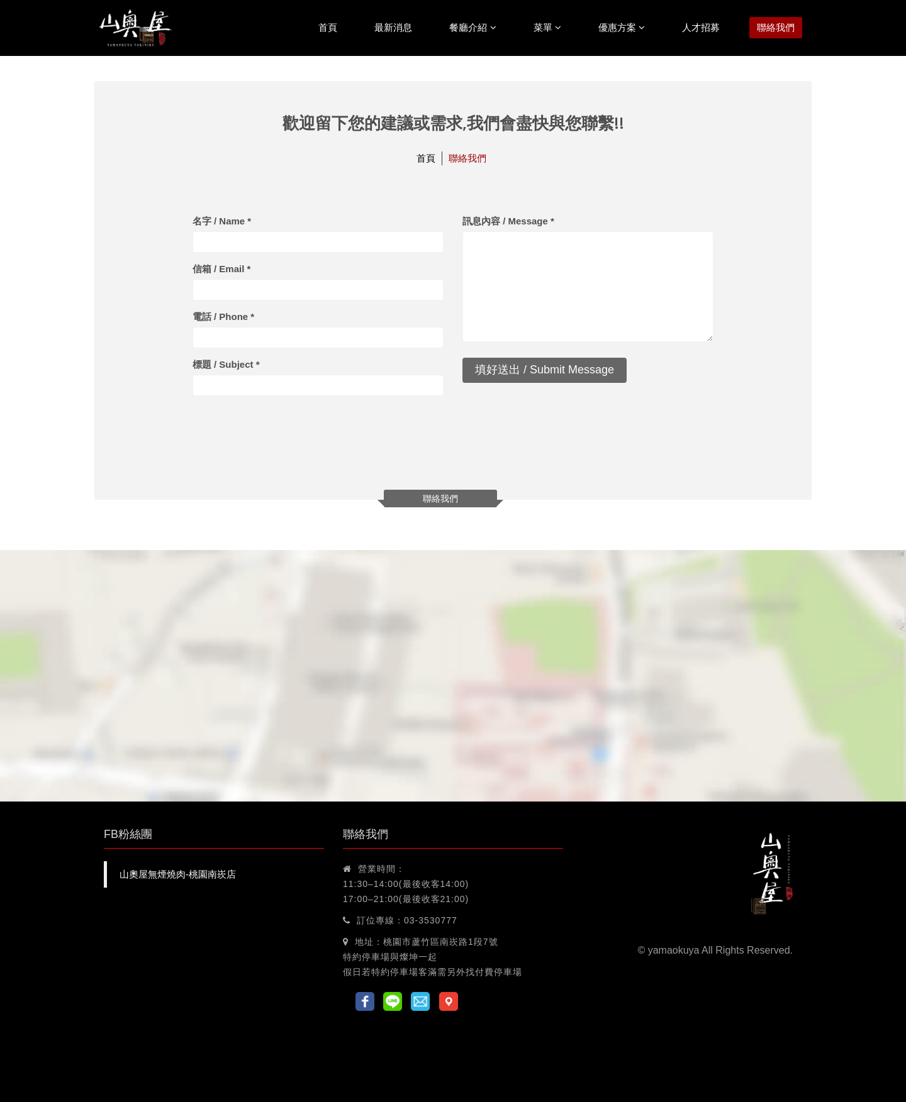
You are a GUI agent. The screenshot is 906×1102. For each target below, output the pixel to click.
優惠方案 (621, 27)
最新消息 (393, 27)
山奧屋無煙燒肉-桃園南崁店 (178, 874)
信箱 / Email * (222, 268)
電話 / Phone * (223, 316)
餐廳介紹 (472, 27)
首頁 (327, 27)
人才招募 (701, 27)
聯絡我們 (776, 27)
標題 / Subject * (226, 364)
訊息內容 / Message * (508, 221)
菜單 (547, 27)
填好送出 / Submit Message (544, 369)
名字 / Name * (222, 221)
